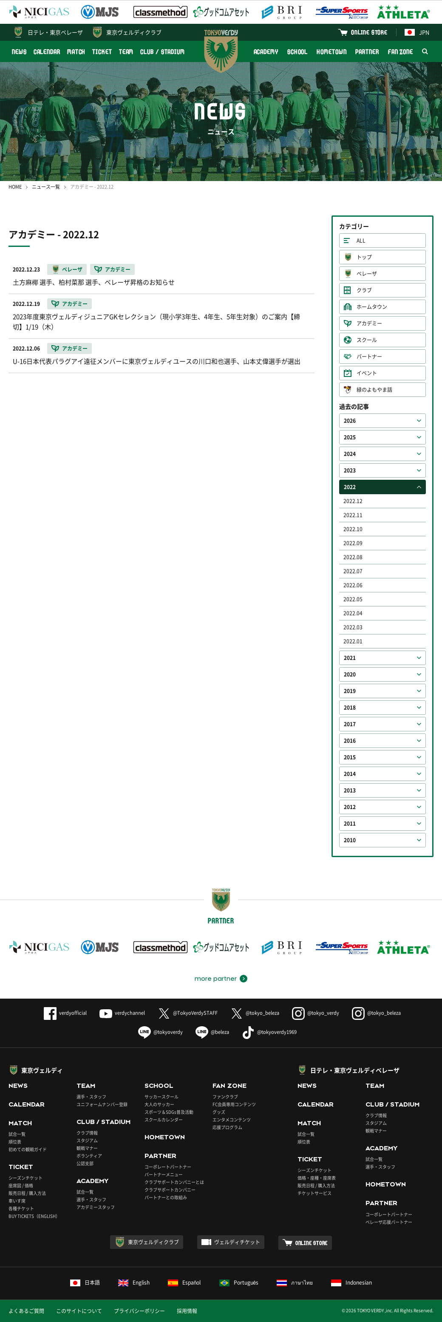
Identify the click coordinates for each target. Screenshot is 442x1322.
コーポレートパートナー (167, 1166)
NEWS (19, 51)
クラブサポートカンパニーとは (174, 1182)
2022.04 (353, 613)
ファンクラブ (225, 1096)
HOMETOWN (331, 51)
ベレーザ (367, 273)
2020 (350, 674)
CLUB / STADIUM (162, 51)
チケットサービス (315, 1193)
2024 (350, 454)
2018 (350, 707)
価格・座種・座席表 (317, 1178)
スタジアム (87, 1140)
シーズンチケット (25, 1178)
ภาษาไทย (295, 1282)
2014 (350, 774)
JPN (417, 32)
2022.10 (353, 529)
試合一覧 (17, 1134)
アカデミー (369, 323)
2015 (350, 757)
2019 (350, 691)
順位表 (14, 1141)
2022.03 (353, 627)
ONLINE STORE (369, 32)
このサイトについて (79, 1311)
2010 (350, 840)
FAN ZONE (400, 51)
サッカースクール (161, 1096)
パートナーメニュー (163, 1174)
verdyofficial (65, 1012)
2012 (350, 807)
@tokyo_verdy (315, 1012)
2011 (350, 823)
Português (239, 1282)
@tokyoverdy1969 (269, 1032)
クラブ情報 (87, 1133)
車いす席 (17, 1200)
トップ (364, 257)
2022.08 (353, 557)
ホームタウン (372, 307)
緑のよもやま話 (374, 389)
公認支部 (85, 1163)
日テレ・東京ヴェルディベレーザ (355, 1070)
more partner (216, 979)
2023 (350, 470)
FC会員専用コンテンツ (234, 1104)
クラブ (364, 290)
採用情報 (187, 1311)
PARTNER (367, 51)
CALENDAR (47, 51)
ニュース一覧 (46, 186)
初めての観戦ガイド (27, 1149)
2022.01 (353, 641)
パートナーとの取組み (165, 1197)
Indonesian (351, 1282)
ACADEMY (266, 51)
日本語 (85, 1282)
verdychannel (122, 1012)
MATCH (76, 51)
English (134, 1282)
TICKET (102, 51)
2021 (350, 658)
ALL (361, 240)
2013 (350, 790)
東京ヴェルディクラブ (134, 32)
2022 (350, 487)
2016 (350, 741)
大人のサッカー (159, 1104)
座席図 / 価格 (20, 1185)
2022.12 (353, 501)
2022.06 (353, 585)
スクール (367, 340)
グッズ (218, 1112)
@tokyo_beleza (254, 1012)
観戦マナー (87, 1148)
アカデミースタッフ (95, 1207)
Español (184, 1282)
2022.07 (353, 571)
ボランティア (89, 1155)
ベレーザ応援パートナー (389, 1222)
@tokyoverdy (160, 1032)
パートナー (369, 356)
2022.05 (353, 599)
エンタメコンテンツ (231, 1119)
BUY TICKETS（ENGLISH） (34, 1216)
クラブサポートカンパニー (170, 1189)
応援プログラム (227, 1127)
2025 (350, 437)
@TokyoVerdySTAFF (188, 1012)
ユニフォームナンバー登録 (102, 1104)
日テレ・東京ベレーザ (55, 32)
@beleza (212, 1032)
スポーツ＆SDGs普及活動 (168, 1112)
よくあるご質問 (26, 1311)
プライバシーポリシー (139, 1311)
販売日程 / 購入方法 (27, 1193)
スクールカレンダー (163, 1119)
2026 (350, 421)
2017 (350, 724)
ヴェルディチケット (237, 1242)
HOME (15, 186)
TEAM (126, 51)
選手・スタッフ (91, 1096)
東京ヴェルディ (42, 1070)
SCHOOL (297, 51)
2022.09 (353, 543)
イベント (367, 373)
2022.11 (353, 515)
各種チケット (21, 1208)
